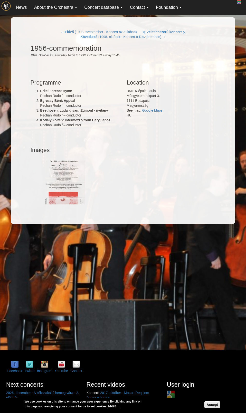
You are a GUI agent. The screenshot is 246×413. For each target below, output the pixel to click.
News (21, 7)
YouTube (61, 371)
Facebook (14, 371)
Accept (212, 405)
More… (114, 406)
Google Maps (152, 110)
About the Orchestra (55, 7)
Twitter (30, 371)
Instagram (44, 371)
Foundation (168, 7)
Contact (139, 7)
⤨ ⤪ (164, 32)
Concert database (103, 7)
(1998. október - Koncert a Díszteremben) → (123, 37)
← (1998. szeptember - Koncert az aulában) (98, 32)
